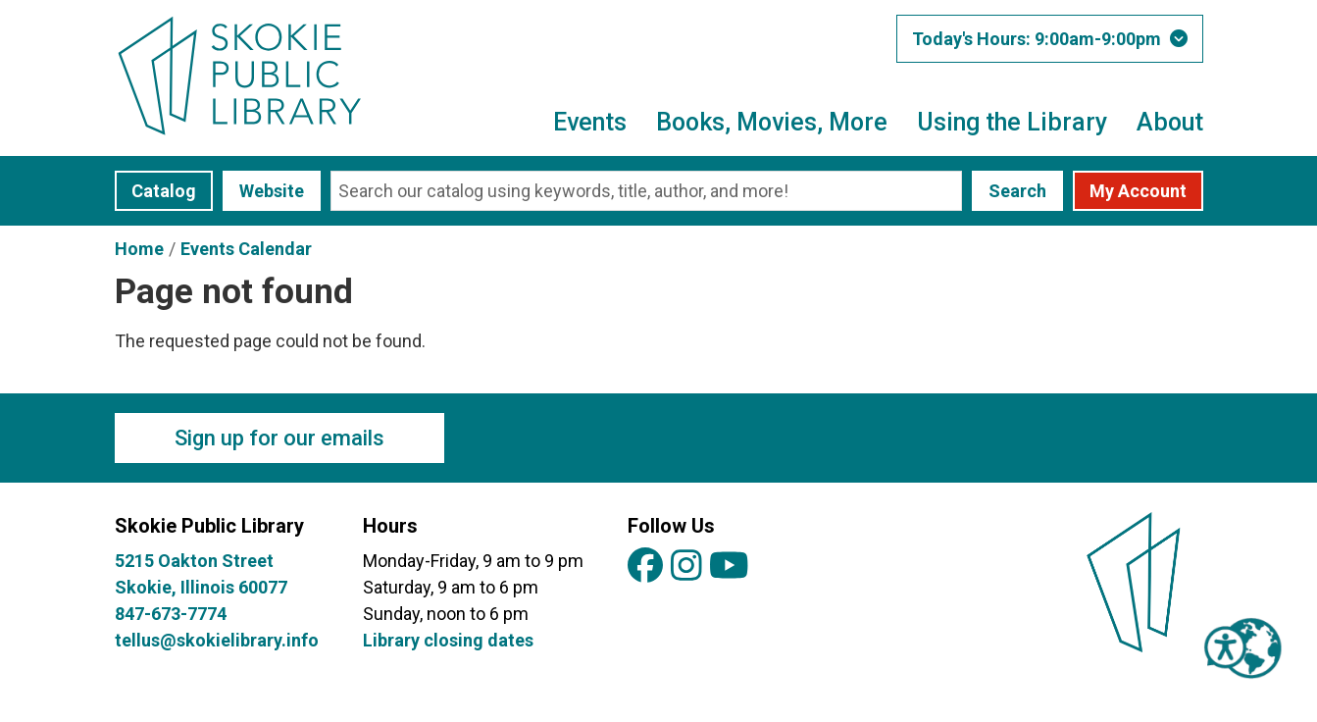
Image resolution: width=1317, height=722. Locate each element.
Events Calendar (246, 248)
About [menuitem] (1170, 122)
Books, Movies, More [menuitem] (771, 122)
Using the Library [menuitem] (1012, 122)
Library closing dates (448, 640)
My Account (1138, 190)
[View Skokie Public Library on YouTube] (729, 566)
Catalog (163, 190)
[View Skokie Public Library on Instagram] (686, 566)
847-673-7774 (171, 613)
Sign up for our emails (279, 438)
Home (139, 248)
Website (271, 190)
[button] (1049, 39)
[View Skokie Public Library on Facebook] (645, 566)
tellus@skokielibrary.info (217, 640)
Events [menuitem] (590, 122)
